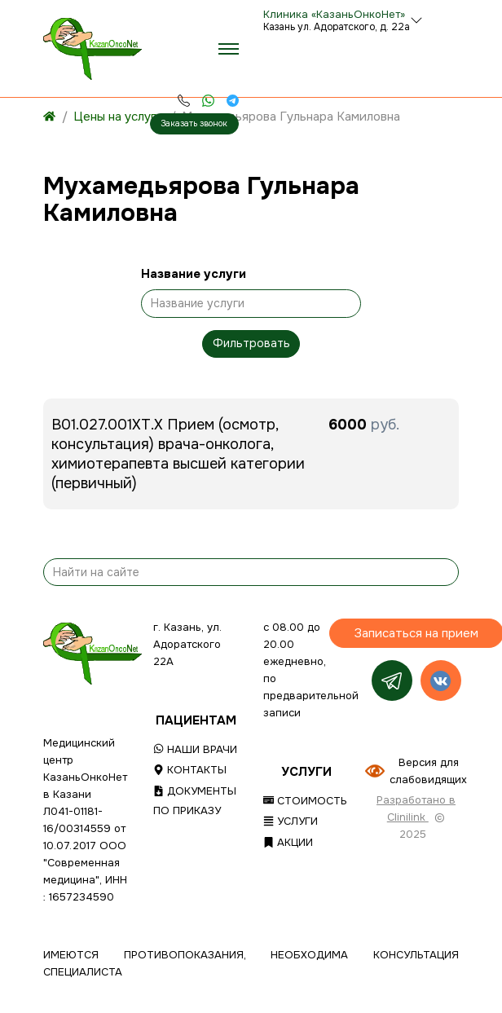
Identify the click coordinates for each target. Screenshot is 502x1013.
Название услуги (193, 274)
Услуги (290, 821)
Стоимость (305, 801)
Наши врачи (195, 749)
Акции (288, 842)
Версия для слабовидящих (428, 770)
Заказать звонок (194, 123)
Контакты (190, 770)
